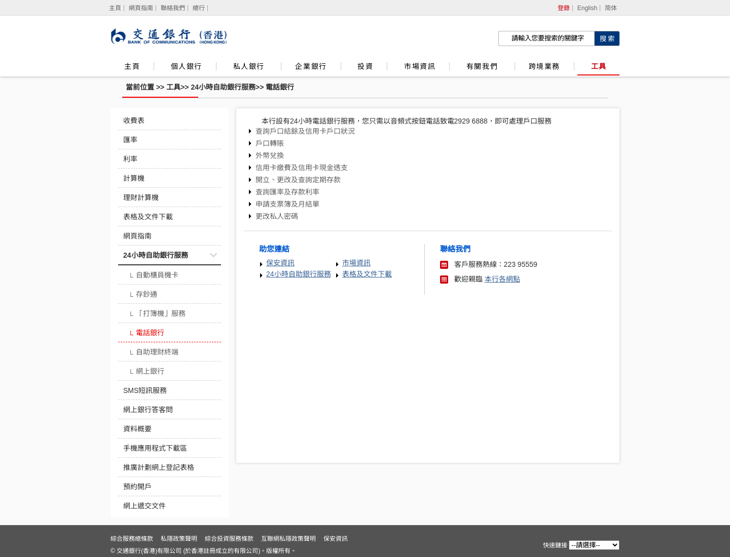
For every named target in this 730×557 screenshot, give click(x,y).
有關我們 (483, 66)
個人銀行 (186, 66)
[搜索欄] (546, 38)
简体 (611, 8)
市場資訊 (419, 66)
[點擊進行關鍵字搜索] (606, 38)
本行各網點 (502, 279)
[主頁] (115, 8)
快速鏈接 (555, 545)
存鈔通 (142, 295)
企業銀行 (310, 66)
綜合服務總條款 (132, 538)
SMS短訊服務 (145, 390)
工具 (598, 66)
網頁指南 (141, 8)
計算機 (133, 178)
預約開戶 (137, 487)
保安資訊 (280, 263)
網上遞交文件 (144, 506)
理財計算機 (141, 197)
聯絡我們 (173, 8)
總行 (199, 8)
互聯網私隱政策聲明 (288, 538)
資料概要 (137, 429)
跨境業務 (544, 66)
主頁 (132, 66)
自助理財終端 (153, 353)
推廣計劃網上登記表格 (158, 467)
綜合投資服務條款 (229, 538)
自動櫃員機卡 (153, 276)
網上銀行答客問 (148, 410)
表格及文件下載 (148, 217)
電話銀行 (280, 87)
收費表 (133, 120)
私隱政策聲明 (179, 538)
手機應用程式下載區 (155, 448)
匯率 (130, 140)
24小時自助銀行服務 (223, 87)
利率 (130, 159)
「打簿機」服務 (157, 314)
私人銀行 (250, 66)
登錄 (564, 8)
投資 (365, 66)
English (587, 8)
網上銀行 (146, 372)
